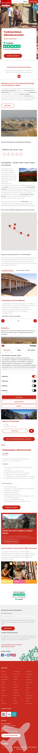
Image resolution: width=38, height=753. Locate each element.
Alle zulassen (19, 397)
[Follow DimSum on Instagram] (11, 655)
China (2, 685)
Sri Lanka (28, 677)
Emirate (3, 687)
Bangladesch (4, 679)
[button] (4, 154)
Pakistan (15, 703)
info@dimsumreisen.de (9, 731)
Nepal (14, 698)
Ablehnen (19, 406)
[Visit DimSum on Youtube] (5, 744)
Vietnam (28, 700)
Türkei (27, 692)
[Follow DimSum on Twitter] (8, 655)
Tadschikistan (29, 682)
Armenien (3, 674)
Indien (2, 692)
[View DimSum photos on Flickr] (5, 655)
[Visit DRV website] (9, 713)
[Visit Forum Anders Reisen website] (14, 713)
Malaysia (15, 687)
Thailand (28, 687)
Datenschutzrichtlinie (8, 646)
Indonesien (4, 695)
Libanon (15, 685)
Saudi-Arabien (29, 674)
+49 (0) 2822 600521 (11, 735)
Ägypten (3, 671)
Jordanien (3, 703)
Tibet (27, 690)
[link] (7, 572)
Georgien (3, 690)
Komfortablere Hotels (23, 270)
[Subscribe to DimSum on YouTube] (14, 655)
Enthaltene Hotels (7, 270)
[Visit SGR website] (3, 713)
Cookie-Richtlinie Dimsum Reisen (11, 644)
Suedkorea (28, 679)
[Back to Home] (6, 3)
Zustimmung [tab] (6, 350)
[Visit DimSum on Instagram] (3, 744)
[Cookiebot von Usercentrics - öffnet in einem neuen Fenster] (29, 346)
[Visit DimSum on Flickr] (6, 744)
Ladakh (15, 679)
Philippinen (29, 671)
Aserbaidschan (5, 677)
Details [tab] (19, 350)
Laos (14, 682)
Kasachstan (16, 674)
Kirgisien (15, 677)
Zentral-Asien (29, 703)
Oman (15, 700)
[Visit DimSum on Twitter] (7, 744)
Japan (2, 700)
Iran (2, 698)
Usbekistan (29, 698)
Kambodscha (16, 671)
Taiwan (27, 685)
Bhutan (3, 682)
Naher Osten (16, 695)
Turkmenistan (29, 695)
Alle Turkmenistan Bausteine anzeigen (19, 439)
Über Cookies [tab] (31, 350)
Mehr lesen (7, 105)
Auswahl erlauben (19, 401)
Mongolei (15, 690)
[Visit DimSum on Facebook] (2, 655)
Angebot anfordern (13, 55)
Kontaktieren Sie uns (10, 541)
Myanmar (15, 692)
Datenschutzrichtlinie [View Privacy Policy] (20, 747)
